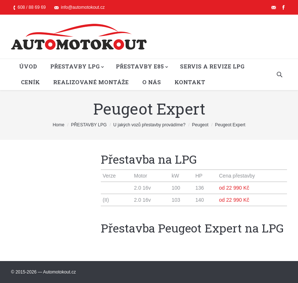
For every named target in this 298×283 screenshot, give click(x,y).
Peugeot (200, 124)
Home (59, 124)
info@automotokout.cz (83, 7)
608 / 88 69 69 (32, 7)
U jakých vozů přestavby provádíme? (149, 124)
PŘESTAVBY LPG (89, 124)
